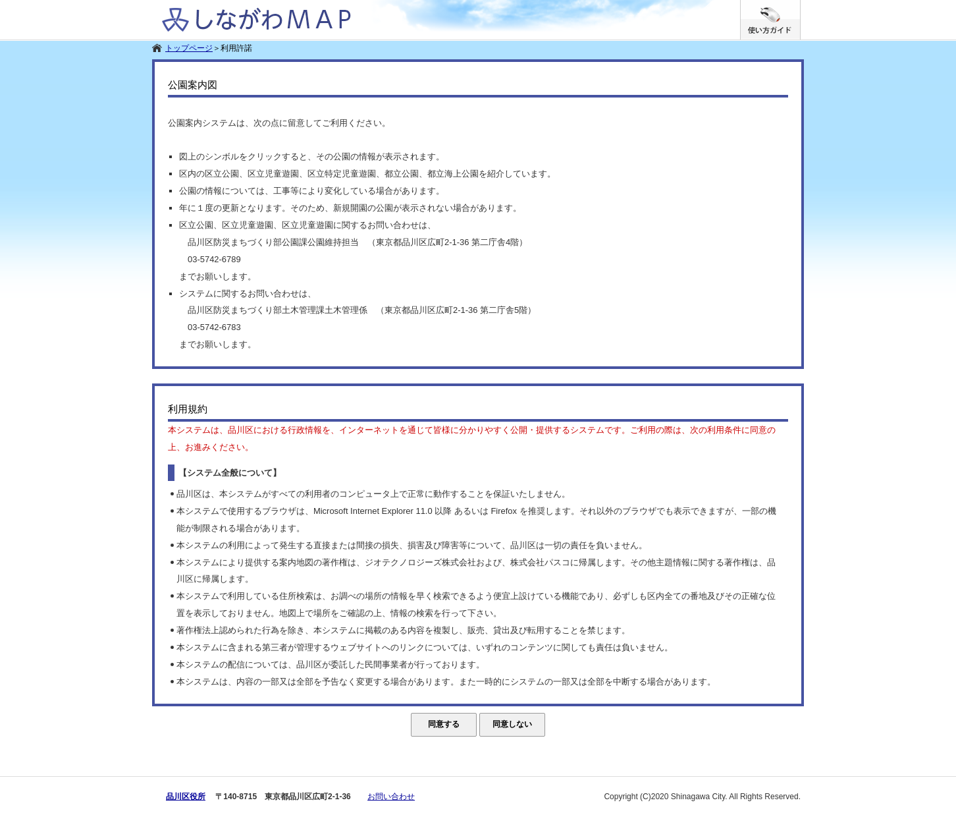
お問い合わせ (391, 796)
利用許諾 (236, 48)
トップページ (189, 48)
